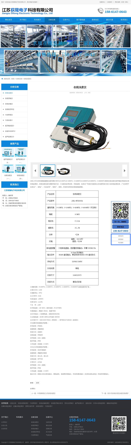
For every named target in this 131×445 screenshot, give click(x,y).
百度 (122, 2)
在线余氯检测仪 (44, 403)
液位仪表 (49, 425)
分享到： (33, 388)
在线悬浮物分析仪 (57, 403)
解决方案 (109, 20)
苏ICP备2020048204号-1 (37, 442)
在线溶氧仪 (9, 98)
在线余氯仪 (9, 104)
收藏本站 (102, 2)
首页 (12, 79)
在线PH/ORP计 (10, 131)
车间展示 (37, 20)
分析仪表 (51, 20)
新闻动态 (95, 20)
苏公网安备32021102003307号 (59, 442)
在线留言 (109, 2)
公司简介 (4, 422)
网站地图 (117, 2)
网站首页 (8, 20)
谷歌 (126, 2)
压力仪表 (49, 432)
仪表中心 (66, 20)
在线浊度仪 (27, 79)
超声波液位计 (9, 137)
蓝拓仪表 (13, 403)
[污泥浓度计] (124, 442)
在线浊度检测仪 (23, 403)
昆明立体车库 (29, 406)
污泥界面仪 (9, 115)
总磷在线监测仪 (6, 406)
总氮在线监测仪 (18, 406)
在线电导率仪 (9, 109)
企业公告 (4, 425)
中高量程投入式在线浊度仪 (46, 393)
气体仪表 (49, 435)
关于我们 (23, 20)
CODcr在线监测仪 (99, 403)
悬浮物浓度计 (9, 126)
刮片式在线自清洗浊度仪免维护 (118, 393)
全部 (37, 383)
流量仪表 (49, 428)
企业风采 (4, 428)
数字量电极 (81, 20)
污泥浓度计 (9, 120)
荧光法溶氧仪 (69, 403)
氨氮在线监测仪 (112, 403)
